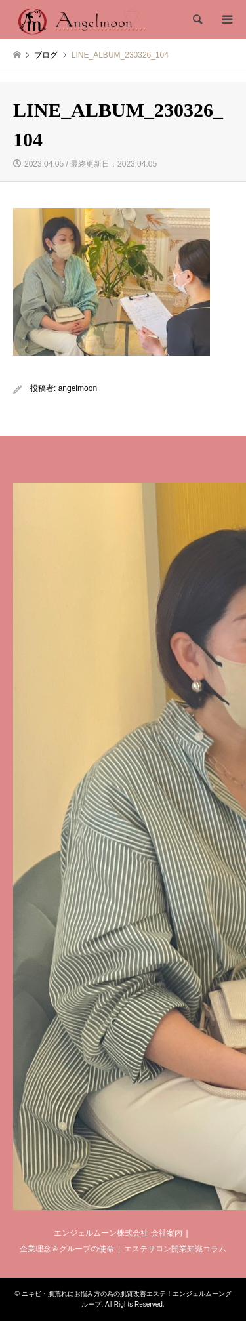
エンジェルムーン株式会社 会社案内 (118, 1233)
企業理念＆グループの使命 (67, 1248)
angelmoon (77, 388)
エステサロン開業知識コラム (175, 1248)
